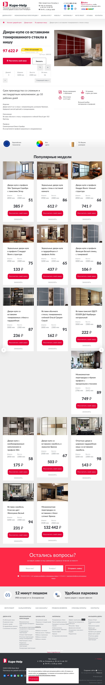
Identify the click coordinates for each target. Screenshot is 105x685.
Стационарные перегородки (23, 631)
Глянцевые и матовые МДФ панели (60, 625)
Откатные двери (93, 636)
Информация (97, 676)
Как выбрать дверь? (95, 616)
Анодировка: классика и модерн (76, 630)
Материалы (67, 15)
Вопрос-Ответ (92, 620)
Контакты (99, 15)
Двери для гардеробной (92, 628)
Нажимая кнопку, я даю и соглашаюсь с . (52, 577)
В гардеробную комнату (10, 626)
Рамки (71, 616)
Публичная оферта (95, 683)
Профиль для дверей (94, 631)
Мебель (57, 15)
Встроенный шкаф (41, 620)
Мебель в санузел (40, 639)
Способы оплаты (79, 608)
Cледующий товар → (42, 80)
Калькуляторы (25, 608)
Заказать (39, 61)
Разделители (72, 633)
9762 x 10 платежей (31, 51)
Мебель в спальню (41, 637)
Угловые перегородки (25, 634)
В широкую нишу (41, 22)
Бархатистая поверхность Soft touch (76, 622)
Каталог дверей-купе (14, 22)
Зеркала (54, 633)
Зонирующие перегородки (27, 648)
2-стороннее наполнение (59, 636)
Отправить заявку (75, 568)
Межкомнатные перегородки (26, 15)
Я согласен (33, 679)
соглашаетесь (43, 673)
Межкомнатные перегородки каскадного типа (26, 623)
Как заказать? (41, 608)
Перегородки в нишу (25, 640)
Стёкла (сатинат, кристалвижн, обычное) (59, 628)
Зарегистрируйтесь (87, 4)
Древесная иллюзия (75, 628)
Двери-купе (6, 15)
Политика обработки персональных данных (87, 680)
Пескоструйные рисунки (59, 622)
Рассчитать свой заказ (18, 61)
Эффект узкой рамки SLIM (76, 620)
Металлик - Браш (74, 625)
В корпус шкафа (7, 624)
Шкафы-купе (46, 15)
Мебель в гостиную (41, 630)
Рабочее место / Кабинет (43, 632)
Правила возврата (59, 608)
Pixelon (99, 670)
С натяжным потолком (10, 628)
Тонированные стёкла (58, 620)
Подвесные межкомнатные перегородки (24, 644)
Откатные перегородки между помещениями (26, 637)
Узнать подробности (53, 652)
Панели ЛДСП (56, 631)
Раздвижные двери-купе (94, 622)
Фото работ (79, 15)
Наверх (98, 659)
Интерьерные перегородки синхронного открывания (27, 628)
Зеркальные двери (93, 625)
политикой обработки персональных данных (41, 675)
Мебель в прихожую (41, 635)
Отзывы (90, 15)
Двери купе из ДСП (94, 633)
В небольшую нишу (9, 620)
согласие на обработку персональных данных (46, 576)
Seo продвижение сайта (88, 672)
